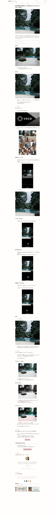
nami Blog (27, 465)
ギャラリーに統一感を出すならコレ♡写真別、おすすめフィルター (26, 478)
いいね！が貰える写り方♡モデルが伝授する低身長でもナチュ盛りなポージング (28, 477)
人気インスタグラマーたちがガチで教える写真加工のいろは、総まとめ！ (27, 476)
